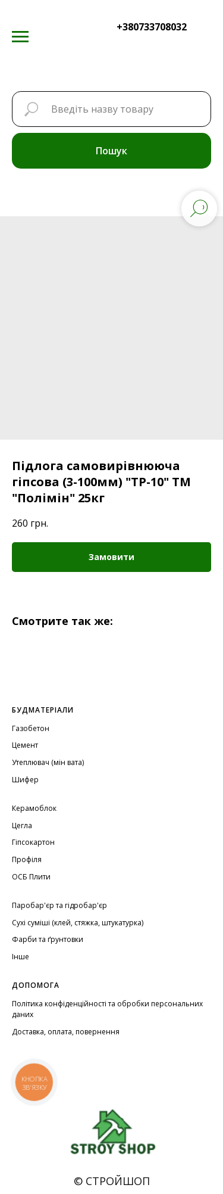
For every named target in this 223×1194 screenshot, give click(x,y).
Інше (20, 957)
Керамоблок (34, 808)
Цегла (22, 825)
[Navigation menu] (20, 37)
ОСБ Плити (31, 877)
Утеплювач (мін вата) (48, 762)
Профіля (27, 859)
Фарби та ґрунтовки (47, 939)
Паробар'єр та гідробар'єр (59, 905)
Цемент (25, 745)
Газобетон (30, 728)
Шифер (25, 780)
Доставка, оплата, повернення (66, 1032)
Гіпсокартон (33, 842)
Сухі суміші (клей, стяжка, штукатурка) (77, 923)
